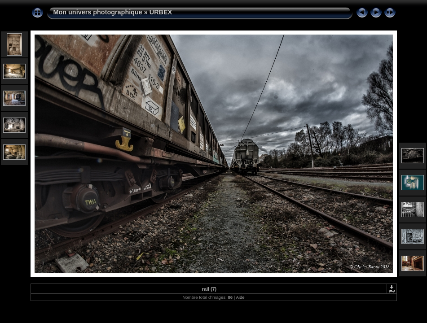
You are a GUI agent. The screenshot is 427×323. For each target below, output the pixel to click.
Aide (240, 297)
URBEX (161, 12)
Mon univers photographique (97, 12)
